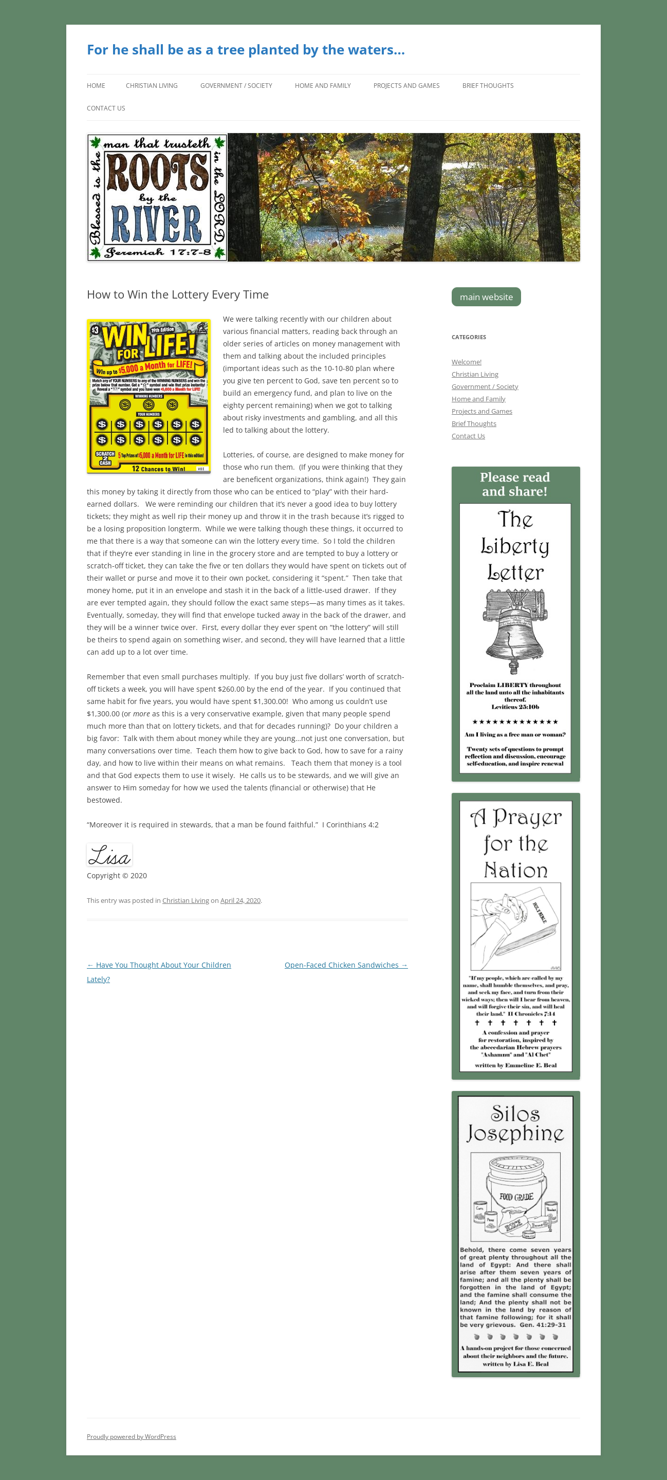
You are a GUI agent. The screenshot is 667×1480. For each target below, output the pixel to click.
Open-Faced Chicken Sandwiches (346, 965)
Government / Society (236, 85)
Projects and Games (407, 85)
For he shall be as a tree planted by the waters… (246, 49)
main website (486, 297)
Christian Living (152, 85)
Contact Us (106, 108)
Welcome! (466, 361)
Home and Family (323, 85)
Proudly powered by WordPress (131, 1436)
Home (96, 85)
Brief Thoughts (488, 85)
